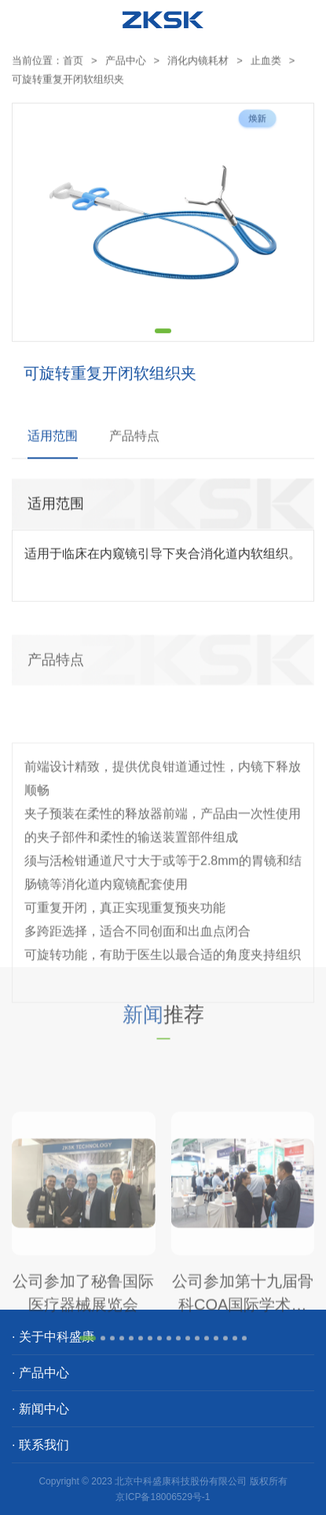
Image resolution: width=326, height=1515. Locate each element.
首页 (73, 63)
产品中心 (125, 63)
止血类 (266, 63)
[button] (163, 342)
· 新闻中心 (40, 1408)
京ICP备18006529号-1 (162, 1496)
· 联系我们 (40, 1445)
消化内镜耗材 (198, 63)
